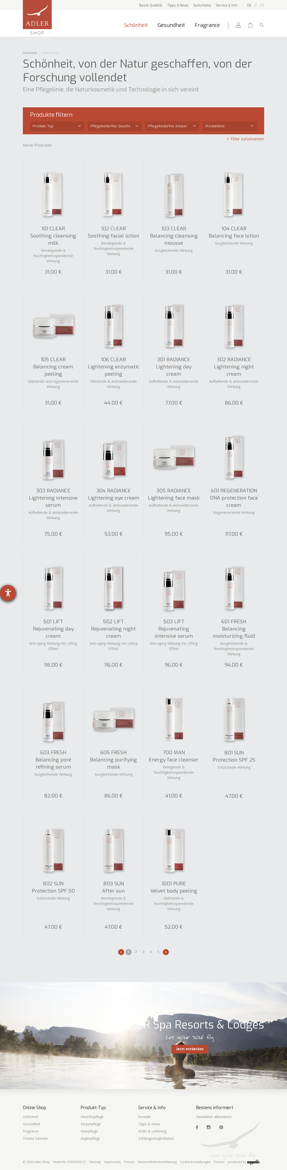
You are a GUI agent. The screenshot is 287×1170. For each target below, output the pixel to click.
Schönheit (136, 25)
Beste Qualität (150, 5)
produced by (243, 1162)
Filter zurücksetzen (247, 138)
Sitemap (95, 1162)
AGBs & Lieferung (152, 1131)
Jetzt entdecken (190, 1049)
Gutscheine (202, 5)
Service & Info (226, 5)
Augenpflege (90, 1138)
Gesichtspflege (92, 1116)
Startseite (30, 53)
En (262, 5)
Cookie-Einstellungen (195, 1162)
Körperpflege (91, 1124)
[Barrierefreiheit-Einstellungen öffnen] (8, 593)
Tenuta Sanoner (35, 1138)
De (249, 5)
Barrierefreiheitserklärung (157, 1162)
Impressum (112, 1162)
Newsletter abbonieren (214, 1116)
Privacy (129, 1162)
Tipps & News (178, 5)
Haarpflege (89, 1131)
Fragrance (207, 25)
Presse (219, 1162)
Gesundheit (171, 25)
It (255, 5)
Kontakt (144, 1116)
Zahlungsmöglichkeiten (156, 1138)
